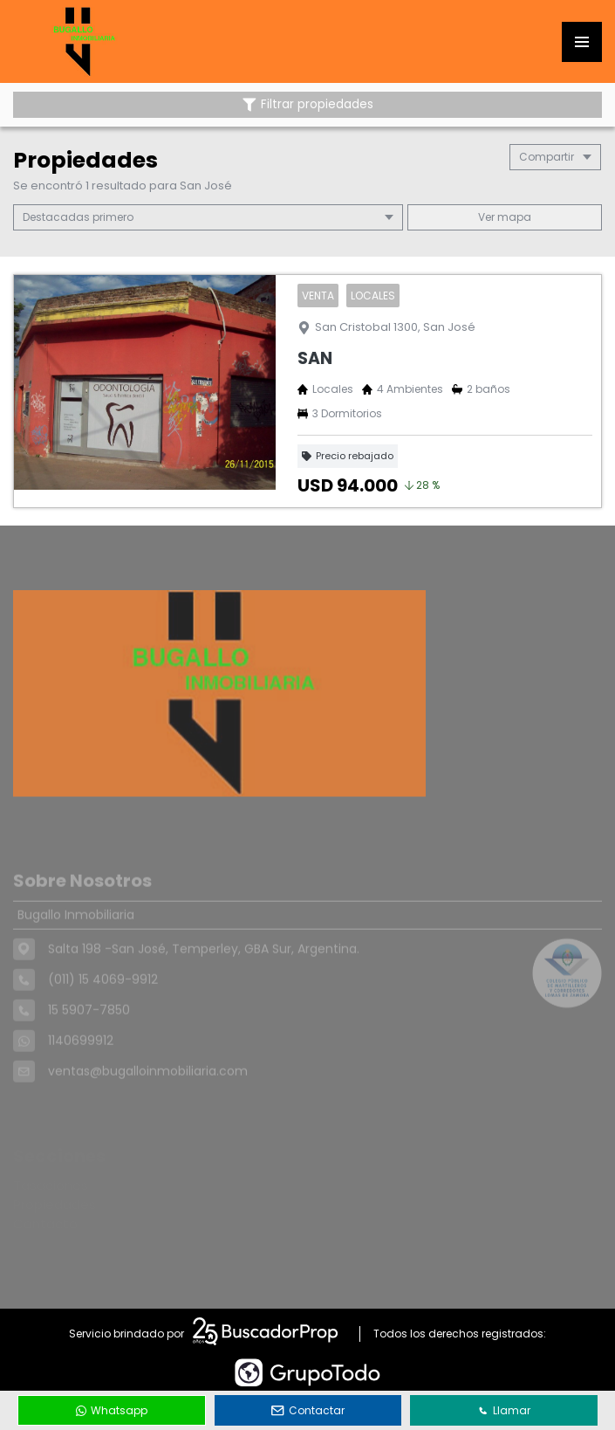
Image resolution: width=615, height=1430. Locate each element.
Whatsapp (111, 1410)
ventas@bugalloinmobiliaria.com (148, 1095)
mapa (504, 217)
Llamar (504, 1410)
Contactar (308, 1410)
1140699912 (80, 1065)
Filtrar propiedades (308, 104)
